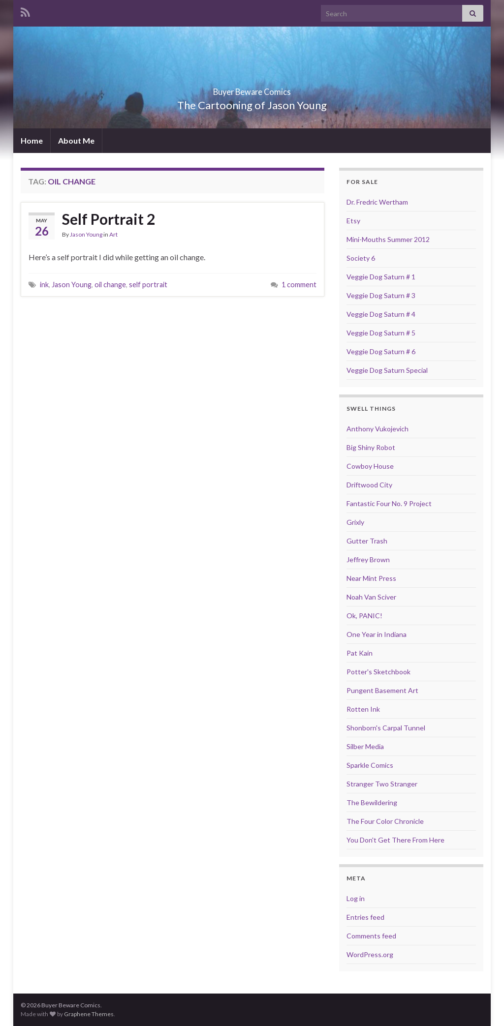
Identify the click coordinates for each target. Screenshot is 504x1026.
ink (44, 284)
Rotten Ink (363, 709)
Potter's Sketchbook (378, 671)
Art (113, 234)
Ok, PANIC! (364, 615)
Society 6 (360, 258)
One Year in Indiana (376, 634)
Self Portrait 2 (108, 219)
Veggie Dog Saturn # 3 (380, 295)
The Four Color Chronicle (385, 821)
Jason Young (86, 234)
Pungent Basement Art (382, 690)
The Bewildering (371, 802)
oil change (110, 284)
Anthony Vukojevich (377, 428)
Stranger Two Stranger (381, 784)
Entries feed (365, 917)
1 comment (299, 284)
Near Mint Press (371, 578)
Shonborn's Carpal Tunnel (385, 728)
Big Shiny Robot (370, 447)
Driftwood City (369, 485)
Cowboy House (370, 466)
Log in (355, 898)
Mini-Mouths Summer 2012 (388, 239)
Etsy (353, 220)
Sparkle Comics (369, 765)
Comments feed (371, 936)
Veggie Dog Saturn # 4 (380, 314)
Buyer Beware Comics (252, 88)
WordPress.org (369, 954)
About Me (76, 140)
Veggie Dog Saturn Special (387, 370)
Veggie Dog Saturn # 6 (380, 351)
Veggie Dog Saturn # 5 (380, 333)
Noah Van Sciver (371, 597)
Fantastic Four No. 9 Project (389, 503)
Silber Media (365, 746)
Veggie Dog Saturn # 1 (380, 276)
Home (32, 140)
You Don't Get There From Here (395, 840)
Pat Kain (359, 653)
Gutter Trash (366, 541)
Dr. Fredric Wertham (377, 202)
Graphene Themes (89, 1014)
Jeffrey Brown (368, 559)
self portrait (148, 284)
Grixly (355, 522)
